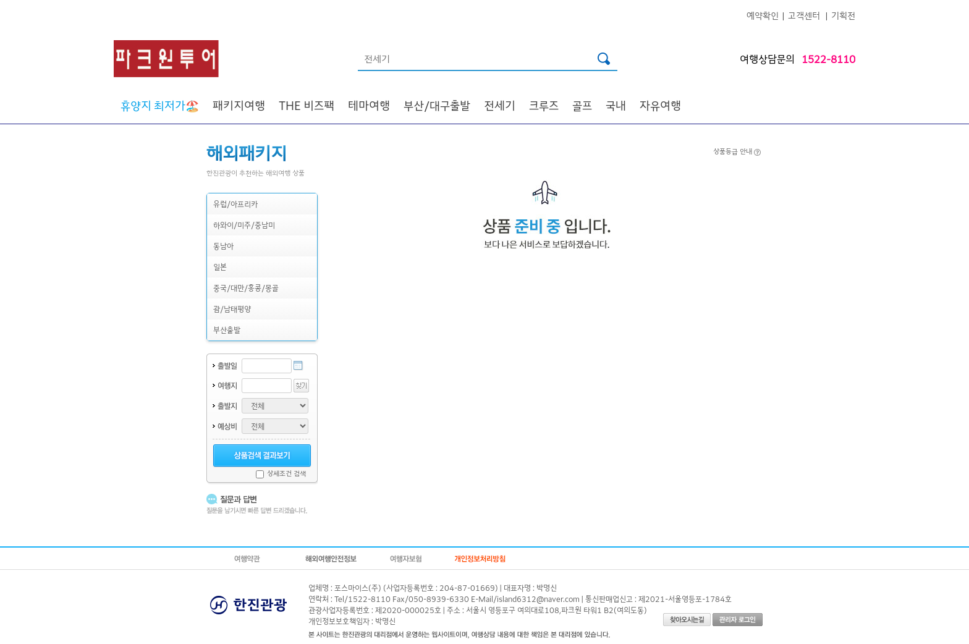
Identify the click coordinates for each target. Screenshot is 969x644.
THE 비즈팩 (306, 105)
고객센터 (804, 15)
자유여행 (660, 105)
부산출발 (226, 329)
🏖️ (160, 105)
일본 (220, 266)
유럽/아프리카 (235, 203)
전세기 (499, 105)
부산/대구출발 (437, 105)
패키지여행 (239, 105)
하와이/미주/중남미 (244, 224)
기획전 (843, 15)
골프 (582, 105)
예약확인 (763, 15)
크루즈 (544, 105)
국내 (616, 105)
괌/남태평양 (232, 308)
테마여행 (369, 105)
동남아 (223, 245)
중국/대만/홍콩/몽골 (246, 287)
